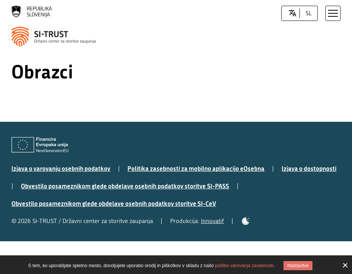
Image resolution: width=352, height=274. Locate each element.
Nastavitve (298, 265)
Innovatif (212, 221)
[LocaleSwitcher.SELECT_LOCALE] (292, 13)
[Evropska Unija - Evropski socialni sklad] (39, 145)
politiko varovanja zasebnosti (244, 265)
